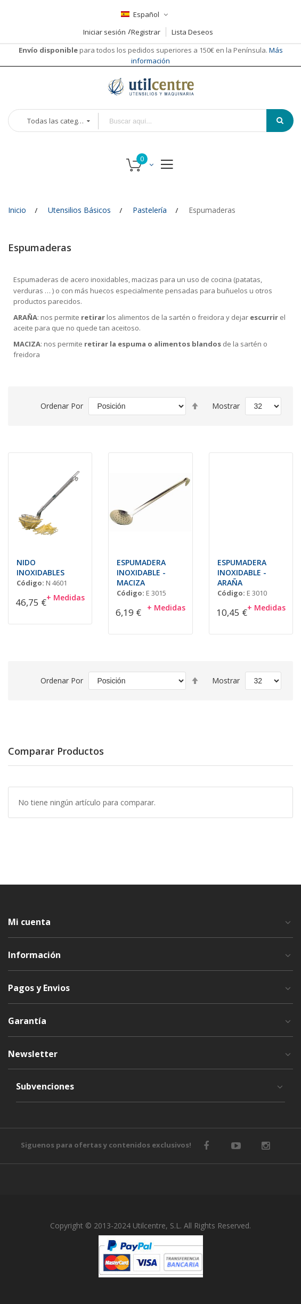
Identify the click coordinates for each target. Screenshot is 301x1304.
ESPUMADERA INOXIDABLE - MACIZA (141, 572)
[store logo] (150, 86)
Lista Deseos (192, 32)
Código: (30, 583)
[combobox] (190, 121)
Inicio (17, 210)
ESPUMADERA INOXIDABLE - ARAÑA (241, 572)
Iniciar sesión (104, 32)
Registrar (145, 32)
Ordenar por (61, 406)
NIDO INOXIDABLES (40, 567)
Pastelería (150, 210)
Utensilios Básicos (79, 210)
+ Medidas (65, 597)
